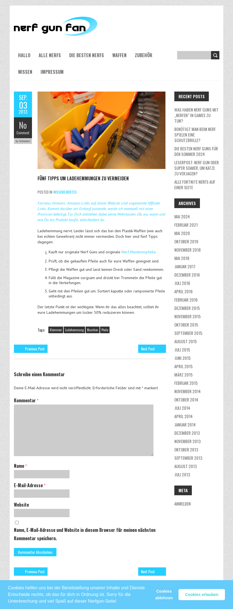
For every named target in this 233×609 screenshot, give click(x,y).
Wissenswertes (65, 192)
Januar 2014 (185, 424)
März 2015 (183, 375)
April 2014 (183, 416)
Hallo (24, 55)
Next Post (148, 349)
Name (20, 466)
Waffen (119, 55)
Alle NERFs (50, 55)
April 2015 (183, 366)
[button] (119, 599)
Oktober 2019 (186, 241)
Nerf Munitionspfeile (139, 251)
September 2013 (188, 458)
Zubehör (143, 55)
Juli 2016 (182, 283)
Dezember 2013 (187, 433)
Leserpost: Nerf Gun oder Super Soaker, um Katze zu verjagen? (196, 167)
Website (21, 504)
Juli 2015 (182, 350)
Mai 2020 (182, 233)
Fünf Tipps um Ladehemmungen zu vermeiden (83, 178)
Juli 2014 (182, 408)
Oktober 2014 (186, 399)
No (23, 125)
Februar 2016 (186, 300)
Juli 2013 (182, 474)
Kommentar (26, 400)
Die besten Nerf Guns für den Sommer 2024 (196, 151)
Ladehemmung (74, 330)
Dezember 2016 (187, 275)
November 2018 (187, 250)
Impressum (52, 72)
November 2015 (187, 316)
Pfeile (104, 330)
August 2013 (185, 466)
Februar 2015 (186, 383)
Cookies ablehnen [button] (164, 594)
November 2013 (187, 441)
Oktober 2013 (186, 449)
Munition (92, 330)
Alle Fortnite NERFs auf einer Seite (194, 184)
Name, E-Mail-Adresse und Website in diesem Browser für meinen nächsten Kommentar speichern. (84, 534)
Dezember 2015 (187, 308)
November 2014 (187, 391)
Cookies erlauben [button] (202, 594)
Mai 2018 (181, 258)
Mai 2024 (182, 216)
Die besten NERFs (86, 55)
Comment (22, 132)
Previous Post (35, 349)
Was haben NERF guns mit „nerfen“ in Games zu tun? (196, 115)
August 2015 (185, 341)
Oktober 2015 (186, 325)
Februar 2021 (186, 225)
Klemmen (56, 330)
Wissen (25, 72)
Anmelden (182, 504)
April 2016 (183, 291)
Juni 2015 (182, 358)
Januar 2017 (184, 266)
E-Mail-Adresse (29, 485)
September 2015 (188, 333)
